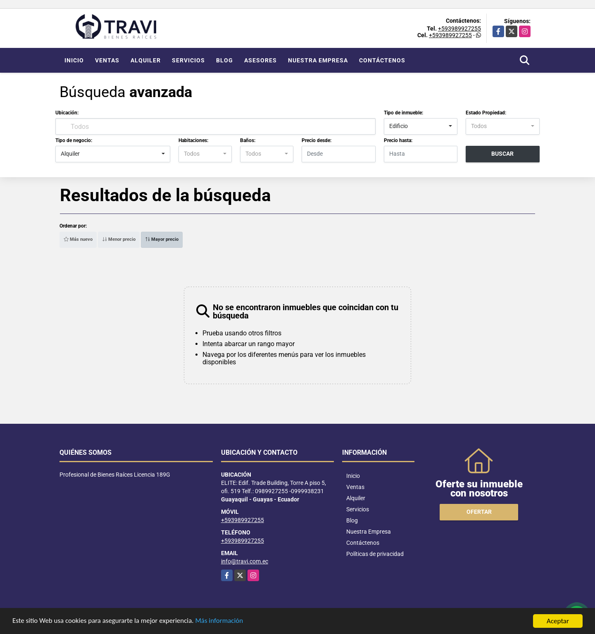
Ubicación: (67, 113)
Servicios (188, 60)
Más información (220, 621)
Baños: (247, 140)
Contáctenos (382, 60)
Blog (224, 60)
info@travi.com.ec (244, 561)
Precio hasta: (398, 140)
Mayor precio (161, 239)
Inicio (74, 60)
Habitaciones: (193, 140)
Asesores (260, 60)
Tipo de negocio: (73, 140)
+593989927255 (459, 28)
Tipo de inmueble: (403, 113)
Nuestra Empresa (318, 60)
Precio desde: (316, 140)
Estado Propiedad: (486, 113)
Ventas (107, 60)
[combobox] (421, 126)
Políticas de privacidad (375, 554)
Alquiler (146, 60)
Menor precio (119, 239)
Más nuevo (78, 239)
